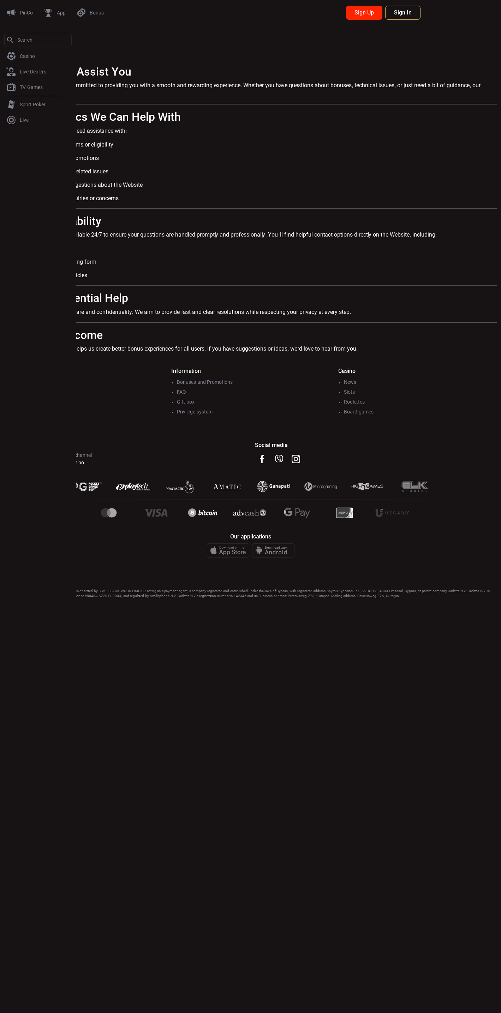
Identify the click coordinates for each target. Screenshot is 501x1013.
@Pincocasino (145, 471)
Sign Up (440, 12)
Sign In (479, 12)
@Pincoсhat (93, 471)
